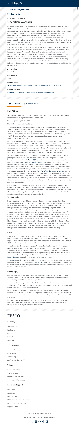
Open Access (11, 353)
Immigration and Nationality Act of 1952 (21, 160)
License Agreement (49, 417)
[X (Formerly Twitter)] (32, 421)
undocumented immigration (35, 162)
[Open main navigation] (8, 3)
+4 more (60, 85)
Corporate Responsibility (16, 377)
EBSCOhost (11, 390)
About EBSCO (12, 327)
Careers (10, 337)
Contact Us (11, 340)
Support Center (12, 407)
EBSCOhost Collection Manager (18, 400)
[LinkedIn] (36, 421)
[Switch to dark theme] (71, 3)
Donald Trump (37, 262)
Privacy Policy (28, 417)
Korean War (60, 171)
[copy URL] (13, 14)
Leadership (11, 330)
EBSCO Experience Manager (17, 403)
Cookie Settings (37, 417)
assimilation (13, 257)
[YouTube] (39, 421)
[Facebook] (43, 421)
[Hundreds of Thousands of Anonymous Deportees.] (25, 92)
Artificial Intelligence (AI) (16, 360)
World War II (45, 171)
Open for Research (14, 350)
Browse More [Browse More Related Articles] (49, 92)
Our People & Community (16, 380)
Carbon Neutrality (13, 370)
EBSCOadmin (12, 396)
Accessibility (11, 357)
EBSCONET (11, 393)
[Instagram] (47, 421)
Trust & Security (13, 373)
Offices (9, 333)
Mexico (32, 148)
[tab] (14, 104)
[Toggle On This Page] (77, 8)
